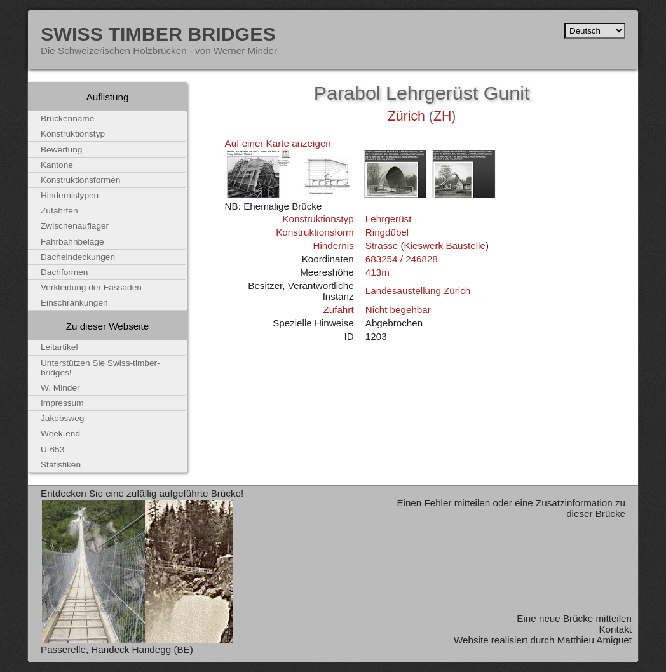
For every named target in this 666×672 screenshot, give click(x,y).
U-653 (52, 449)
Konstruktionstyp (317, 218)
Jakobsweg (62, 418)
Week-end (60, 433)
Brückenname (67, 118)
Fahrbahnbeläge (72, 241)
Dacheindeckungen (78, 257)
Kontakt (615, 629)
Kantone (57, 165)
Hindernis (333, 245)
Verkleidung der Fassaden (91, 287)
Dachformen (64, 272)
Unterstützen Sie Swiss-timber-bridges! (100, 367)
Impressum (62, 403)
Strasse (381, 245)
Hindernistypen (70, 195)
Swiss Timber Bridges (158, 33)
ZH (442, 116)
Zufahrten (59, 210)
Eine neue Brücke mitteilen (574, 618)
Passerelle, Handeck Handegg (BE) (117, 649)
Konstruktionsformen (80, 180)
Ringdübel (387, 232)
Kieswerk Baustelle (445, 245)
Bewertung (61, 149)
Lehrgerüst (388, 218)
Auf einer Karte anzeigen (278, 143)
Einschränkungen (74, 302)
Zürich (406, 116)
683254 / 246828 (401, 258)
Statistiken (61, 464)
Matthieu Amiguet (594, 640)
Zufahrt (338, 309)
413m (377, 272)
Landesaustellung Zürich (417, 290)
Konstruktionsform (314, 232)
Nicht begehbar (398, 309)
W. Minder (60, 388)
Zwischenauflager (75, 226)
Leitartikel (59, 347)
